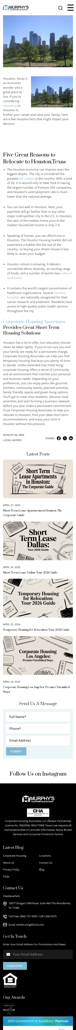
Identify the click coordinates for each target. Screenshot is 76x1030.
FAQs (6, 876)
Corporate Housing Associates (34, 322)
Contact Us (45, 862)
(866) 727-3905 (28, 916)
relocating (10, 106)
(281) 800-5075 (48, 916)
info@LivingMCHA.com (30, 924)
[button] (70, 8)
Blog (41, 869)
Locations (45, 855)
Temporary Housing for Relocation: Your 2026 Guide (36, 630)
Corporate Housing (14, 855)
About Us (8, 862)
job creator (26, 178)
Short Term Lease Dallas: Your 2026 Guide (30, 572)
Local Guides (12, 440)
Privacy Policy (11, 869)
